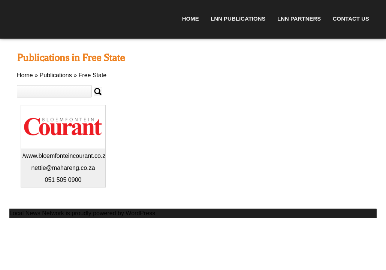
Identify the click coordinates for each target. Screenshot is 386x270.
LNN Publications (238, 18)
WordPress (140, 213)
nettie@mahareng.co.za (63, 168)
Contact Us (351, 18)
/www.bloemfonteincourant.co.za (65, 156)
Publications (55, 75)
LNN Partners (299, 18)
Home (190, 18)
